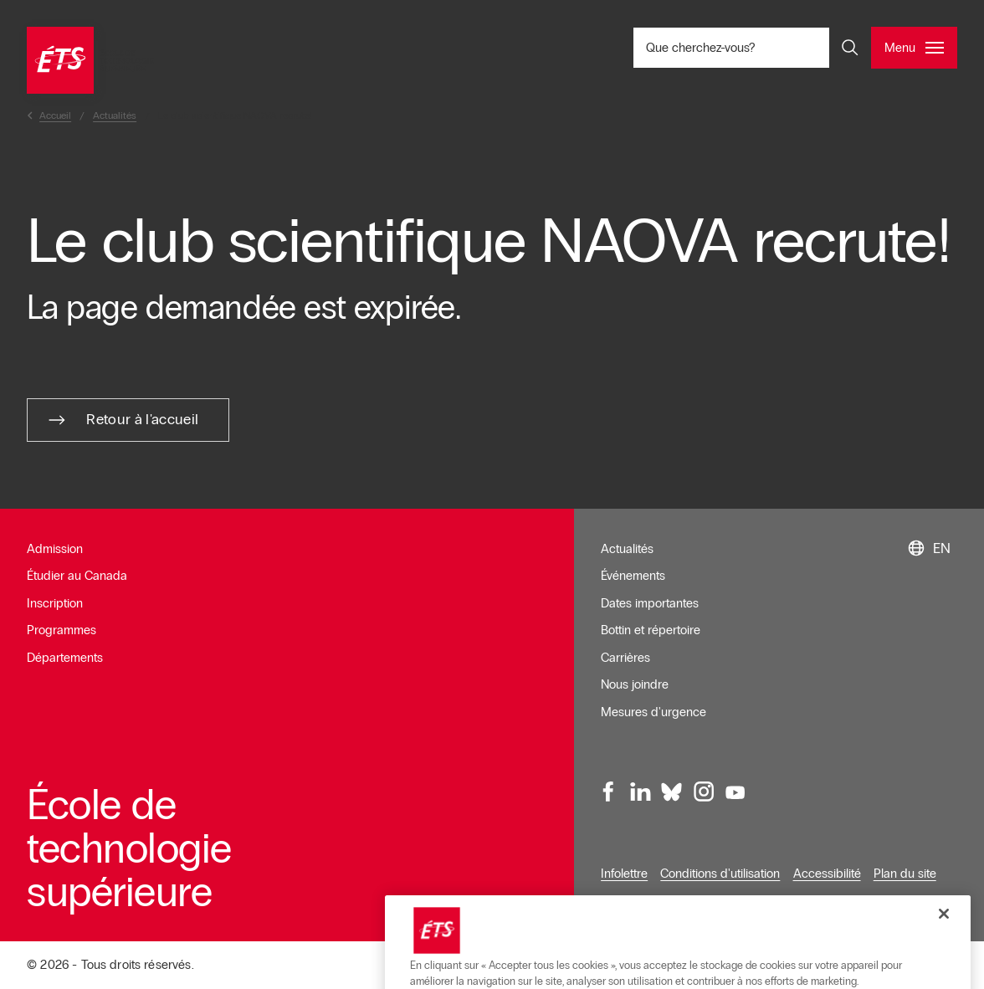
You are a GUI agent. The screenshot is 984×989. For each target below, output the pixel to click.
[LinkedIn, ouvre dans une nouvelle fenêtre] (640, 792)
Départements (65, 657)
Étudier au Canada (77, 575)
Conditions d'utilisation (720, 873)
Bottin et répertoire (650, 630)
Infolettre (624, 873)
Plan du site (905, 873)
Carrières (625, 657)
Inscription (55, 603)
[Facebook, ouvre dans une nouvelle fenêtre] (609, 792)
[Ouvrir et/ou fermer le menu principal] (914, 48)
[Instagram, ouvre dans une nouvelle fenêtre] (703, 792)
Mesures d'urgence (653, 712)
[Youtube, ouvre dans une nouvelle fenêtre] (735, 792)
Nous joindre (635, 684)
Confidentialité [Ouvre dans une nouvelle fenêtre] (639, 900)
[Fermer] (943, 957)
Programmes (61, 630)
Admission (55, 548)
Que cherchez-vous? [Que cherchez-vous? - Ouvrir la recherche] (756, 47)
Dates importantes (650, 603)
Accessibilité (827, 873)
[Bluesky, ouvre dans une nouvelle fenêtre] (672, 792)
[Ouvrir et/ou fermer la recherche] (850, 48)
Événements (633, 575)
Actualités (627, 548)
